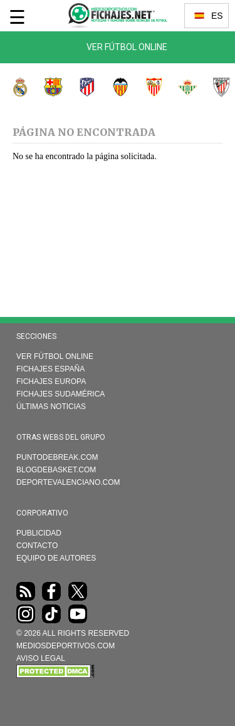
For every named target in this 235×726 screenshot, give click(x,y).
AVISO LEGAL (40, 658)
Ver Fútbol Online (126, 47)
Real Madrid (13, 87)
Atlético (80, 87)
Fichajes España (50, 369)
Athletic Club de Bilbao (214, 87)
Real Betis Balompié (181, 87)
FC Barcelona (47, 87)
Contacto (37, 545)
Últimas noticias (51, 406)
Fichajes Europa (51, 381)
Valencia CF (114, 87)
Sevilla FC (147, 87)
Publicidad (38, 533)
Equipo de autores (56, 558)
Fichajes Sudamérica (60, 394)
